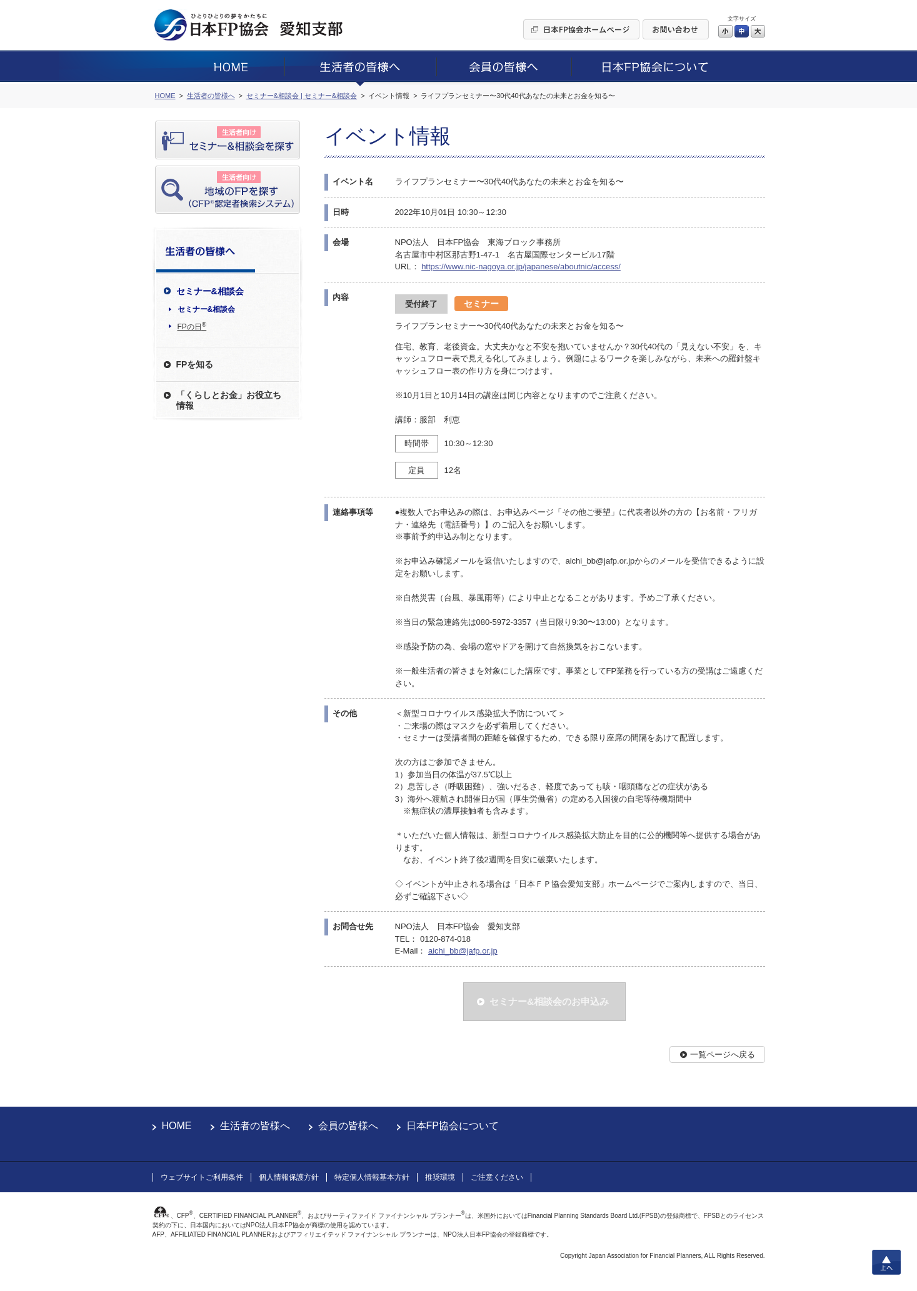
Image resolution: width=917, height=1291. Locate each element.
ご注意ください (497, 1177)
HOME (177, 1125)
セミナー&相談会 (207, 309)
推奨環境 (440, 1177)
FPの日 (192, 326)
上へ (886, 1262)
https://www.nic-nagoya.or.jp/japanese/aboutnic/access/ (521, 266)
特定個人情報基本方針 (371, 1177)
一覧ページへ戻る (722, 1054)
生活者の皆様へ (255, 1125)
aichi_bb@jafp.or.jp (463, 950)
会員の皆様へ (348, 1125)
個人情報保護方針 (289, 1177)
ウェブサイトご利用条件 (202, 1177)
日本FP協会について (452, 1125)
